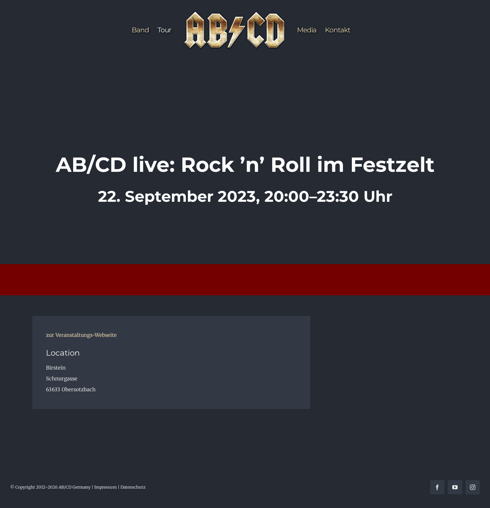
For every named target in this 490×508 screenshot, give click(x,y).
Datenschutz (133, 487)
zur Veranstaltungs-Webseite (81, 335)
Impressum (105, 487)
